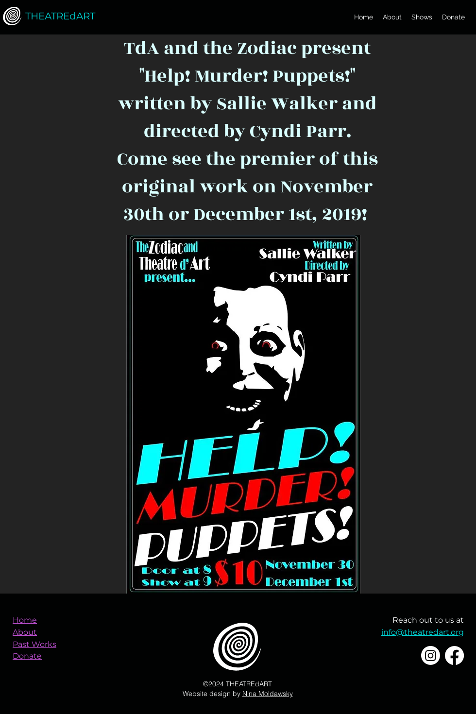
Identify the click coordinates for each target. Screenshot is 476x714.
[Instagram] (430, 655)
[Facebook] (454, 655)
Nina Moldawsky (267, 693)
